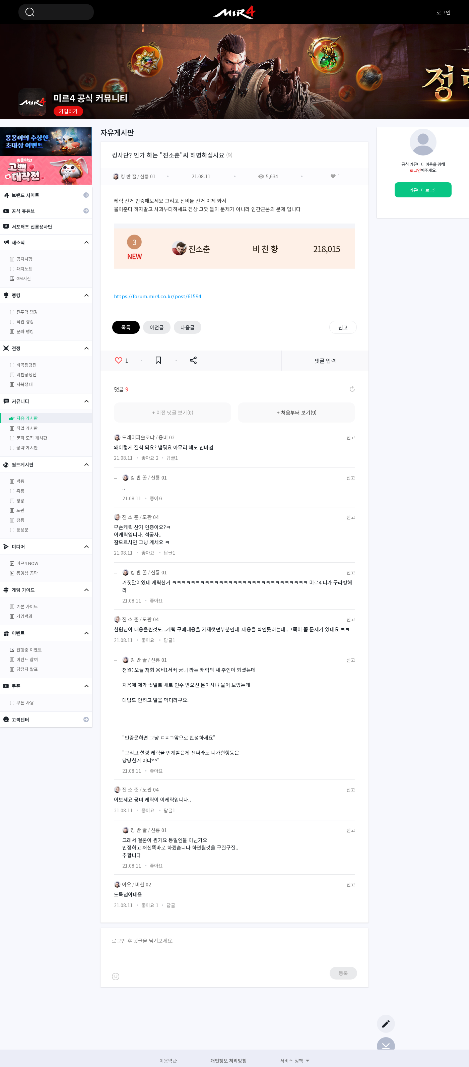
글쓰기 (386, 1024)
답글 (172, 458)
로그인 (444, 12)
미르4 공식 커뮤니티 (234, 12)
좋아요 (121, 360)
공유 (193, 360)
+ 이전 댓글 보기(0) (172, 412)
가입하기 (68, 111)
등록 (343, 973)
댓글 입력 (325, 361)
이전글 (157, 327)
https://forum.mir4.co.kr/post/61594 (157, 296)
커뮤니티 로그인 (423, 190)
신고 (343, 327)
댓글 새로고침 (351, 389)
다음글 (188, 327)
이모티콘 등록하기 (116, 976)
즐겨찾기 (158, 360)
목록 (126, 327)
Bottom (386, 1046)
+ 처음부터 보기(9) (297, 412)
